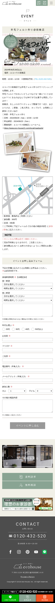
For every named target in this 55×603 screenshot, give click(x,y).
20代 (8, 329)
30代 (18, 329)
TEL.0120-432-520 (42, 79)
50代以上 (39, 329)
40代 (27, 329)
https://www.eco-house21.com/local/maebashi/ (23, 128)
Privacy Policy (27, 577)
